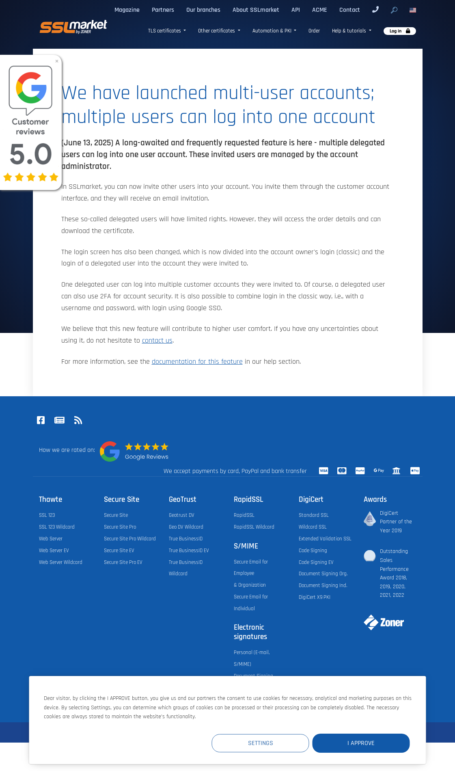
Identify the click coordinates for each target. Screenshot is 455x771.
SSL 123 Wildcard (57, 527)
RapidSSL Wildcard (254, 527)
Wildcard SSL (313, 527)
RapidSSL (244, 515)
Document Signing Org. (323, 573)
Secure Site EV (119, 550)
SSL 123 (47, 515)
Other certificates (217, 31)
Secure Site (116, 515)
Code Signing (313, 550)
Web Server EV (54, 550)
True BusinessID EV (189, 550)
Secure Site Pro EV (123, 562)
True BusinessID (186, 539)
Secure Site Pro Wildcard (130, 539)
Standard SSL (314, 515)
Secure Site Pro (120, 527)
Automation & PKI (272, 31)
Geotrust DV (181, 515)
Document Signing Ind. (323, 585)
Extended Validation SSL (325, 539)
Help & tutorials (349, 31)
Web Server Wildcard (60, 562)
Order (314, 31)
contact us (157, 340)
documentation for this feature (197, 361)
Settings (260, 743)
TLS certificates (165, 31)
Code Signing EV (316, 562)
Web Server (51, 539)
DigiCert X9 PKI (314, 597)
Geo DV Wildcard (186, 527)
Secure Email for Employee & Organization (251, 574)
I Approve (361, 743)
